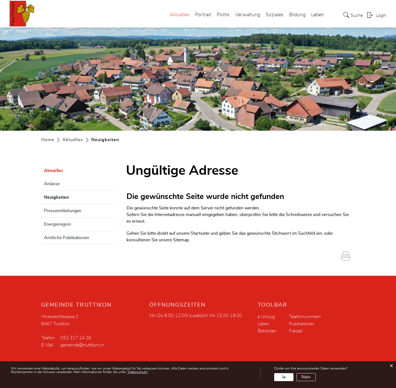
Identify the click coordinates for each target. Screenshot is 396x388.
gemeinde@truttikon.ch (82, 345)
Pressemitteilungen (62, 211)
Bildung (297, 14)
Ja (283, 377)
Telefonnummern (305, 317)
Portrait (203, 14)
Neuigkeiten (70, 196)
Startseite (200, 233)
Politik (223, 14)
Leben (317, 14)
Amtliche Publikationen (66, 238)
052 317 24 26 (76, 338)
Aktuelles (179, 14)
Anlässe (52, 184)
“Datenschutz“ (137, 372)
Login (381, 15)
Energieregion (57, 224)
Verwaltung (247, 14)
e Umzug (266, 317)
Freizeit (295, 331)
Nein (305, 377)
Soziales (275, 14)
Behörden (267, 331)
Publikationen (301, 324)
